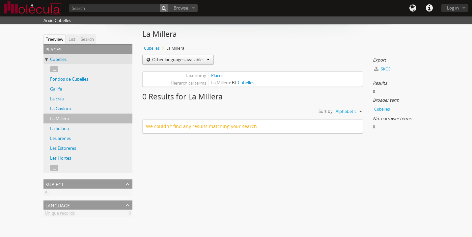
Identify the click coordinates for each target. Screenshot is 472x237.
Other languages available (180, 60)
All (47, 193)
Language (412, 8)
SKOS (382, 69)
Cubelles (58, 59)
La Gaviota (60, 109)
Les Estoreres (63, 148)
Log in (453, 8)
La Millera (59, 118)
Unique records (60, 214)
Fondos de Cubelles (69, 79)
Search (87, 39)
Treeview (54, 39)
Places (217, 75)
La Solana (59, 128)
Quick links (429, 8)
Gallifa (56, 89)
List (72, 39)
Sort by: (326, 111)
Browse (181, 8)
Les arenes (60, 138)
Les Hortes (60, 158)
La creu (57, 99)
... (54, 69)
